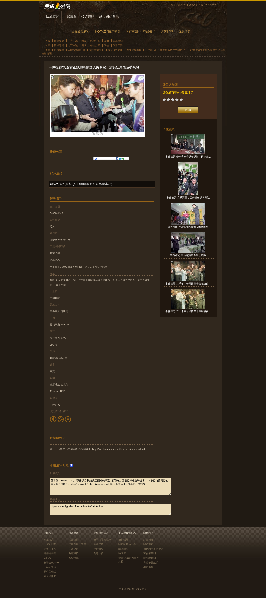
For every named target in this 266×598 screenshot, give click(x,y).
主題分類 (74, 548)
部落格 (181, 4)
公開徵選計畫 (96, 50)
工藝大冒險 (50, 567)
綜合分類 (95, 40)
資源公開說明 (150, 562)
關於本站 (148, 544)
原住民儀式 (50, 571)
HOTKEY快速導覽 (107, 31)
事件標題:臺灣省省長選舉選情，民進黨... (188, 156)
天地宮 (47, 558)
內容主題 (132, 31)
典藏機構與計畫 (76, 50)
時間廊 (122, 553)
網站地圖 (148, 567)
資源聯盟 (184, 31)
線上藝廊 (123, 548)
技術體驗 (88, 16)
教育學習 (98, 544)
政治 (106, 40)
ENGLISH (210, 4)
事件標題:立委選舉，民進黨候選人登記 (187, 197)
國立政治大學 (115, 50)
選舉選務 (118, 45)
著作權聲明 (149, 553)
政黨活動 (118, 40)
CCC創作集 (50, 544)
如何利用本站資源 (153, 548)
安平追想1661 (51, 562)
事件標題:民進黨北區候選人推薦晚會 (188, 227)
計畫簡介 (148, 539)
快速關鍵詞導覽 (77, 544)
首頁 (173, 4)
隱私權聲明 (149, 558)
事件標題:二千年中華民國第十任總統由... (188, 283)
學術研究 (98, 548)
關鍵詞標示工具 (127, 544)
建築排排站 (50, 548)
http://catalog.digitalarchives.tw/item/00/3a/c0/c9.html (110, 509)
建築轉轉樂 (50, 553)
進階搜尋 (167, 31)
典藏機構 (149, 31)
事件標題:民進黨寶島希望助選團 (188, 255)
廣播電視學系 (133, 50)
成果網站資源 (109, 16)
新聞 (83, 40)
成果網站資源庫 (102, 539)
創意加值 (98, 553)
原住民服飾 (50, 576)
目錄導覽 (70, 16)
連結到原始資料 (61, 184)
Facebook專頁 (195, 4)
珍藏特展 (52, 16)
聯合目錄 (74, 539)
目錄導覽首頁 (80, 31)
